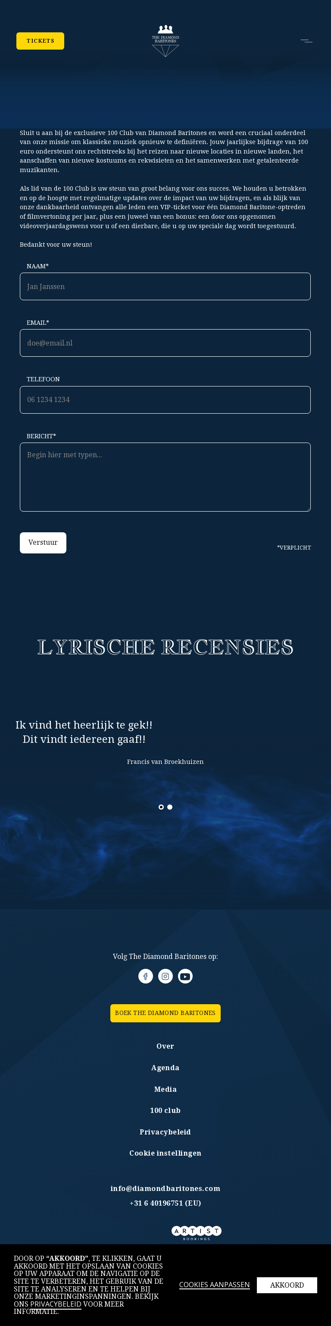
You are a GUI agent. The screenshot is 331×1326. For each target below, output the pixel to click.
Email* (38, 322)
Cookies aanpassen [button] (214, 1285)
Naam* (38, 266)
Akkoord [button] (287, 1285)
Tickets (40, 41)
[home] (165, 41)
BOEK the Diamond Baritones (165, 1012)
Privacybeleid (55, 1304)
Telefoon (43, 379)
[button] (303, 41)
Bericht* (41, 436)
